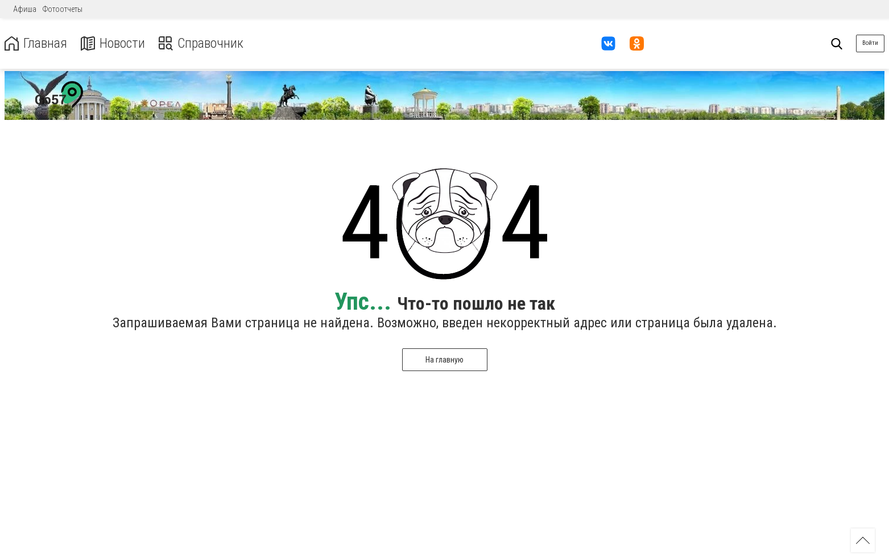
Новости (113, 43)
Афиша (24, 9)
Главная (36, 43)
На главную (444, 359)
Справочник (201, 43)
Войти (870, 43)
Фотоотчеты (62, 9)
